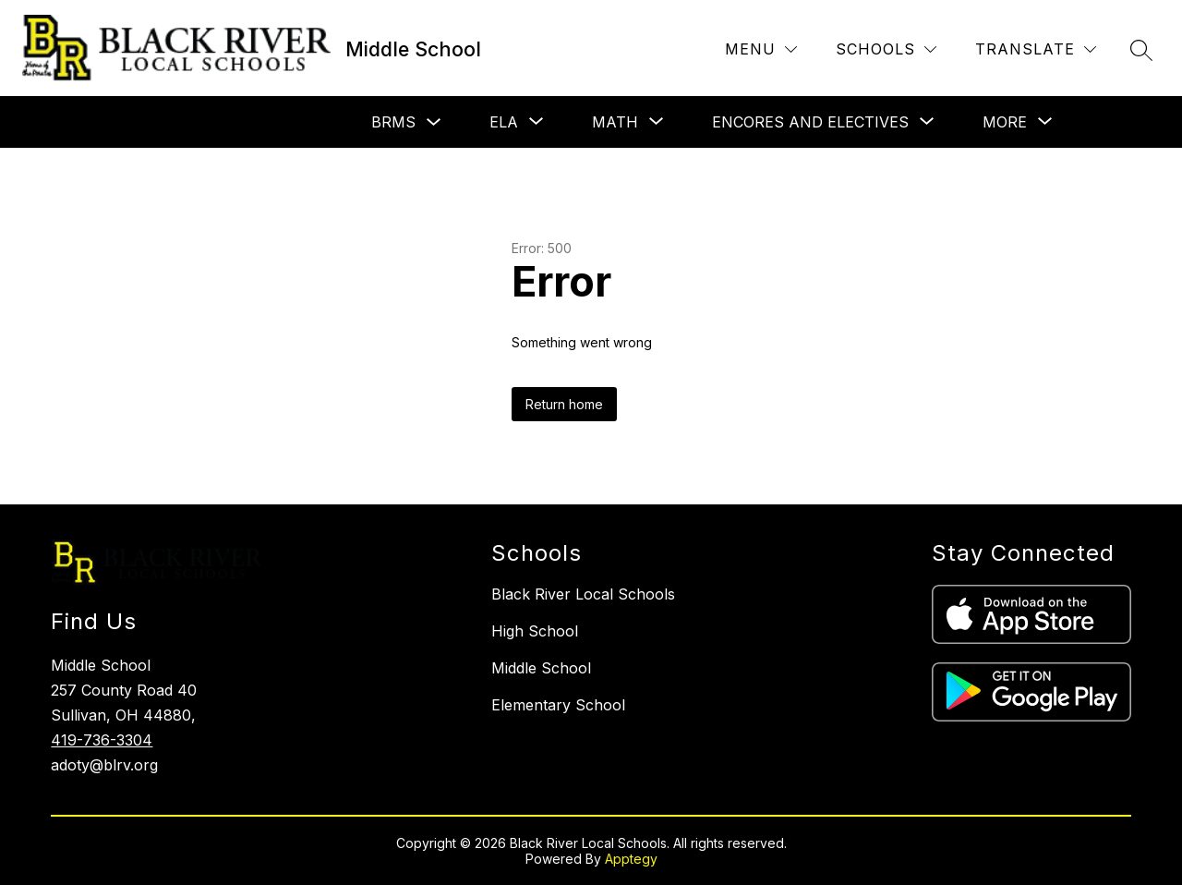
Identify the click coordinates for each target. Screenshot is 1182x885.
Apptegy (631, 859)
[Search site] (1141, 50)
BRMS (393, 122)
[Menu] (761, 49)
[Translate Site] (1036, 49)
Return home (564, 404)
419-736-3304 (101, 740)
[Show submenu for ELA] (503, 122)
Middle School (541, 668)
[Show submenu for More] (1005, 122)
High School (534, 631)
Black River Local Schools (583, 594)
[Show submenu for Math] (615, 122)
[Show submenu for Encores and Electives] (810, 122)
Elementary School (558, 705)
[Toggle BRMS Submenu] (434, 122)
